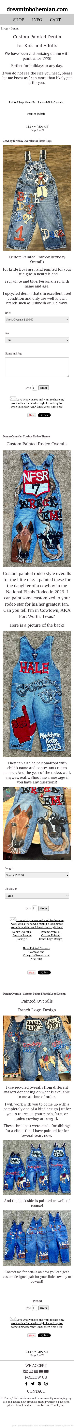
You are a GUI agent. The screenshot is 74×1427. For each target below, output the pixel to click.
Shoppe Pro (68, 1425)
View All (42, 126)
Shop (4, 28)
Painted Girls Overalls (51, 102)
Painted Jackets (36, 114)
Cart (55, 19)
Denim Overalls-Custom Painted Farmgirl (22, 935)
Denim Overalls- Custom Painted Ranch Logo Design (50, 935)
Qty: (28, 387)
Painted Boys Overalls (22, 102)
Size (7, 333)
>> (34, 126)
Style (8, 312)
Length (9, 868)
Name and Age (13, 353)
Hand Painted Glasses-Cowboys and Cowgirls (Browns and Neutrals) (36, 954)
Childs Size (11, 889)
